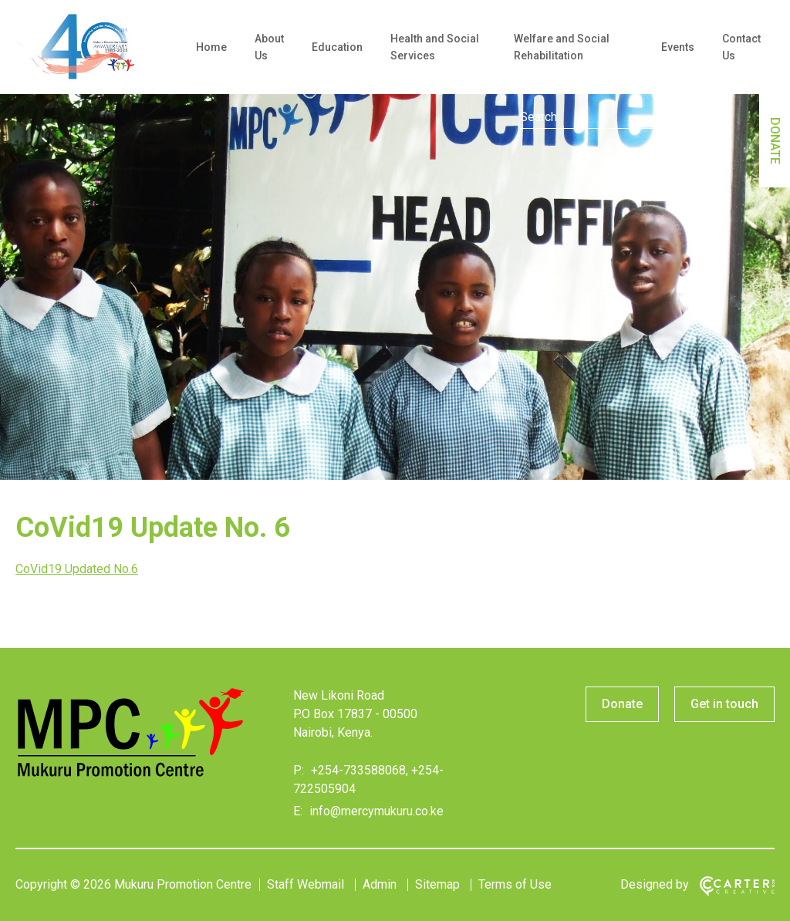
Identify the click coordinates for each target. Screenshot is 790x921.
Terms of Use (515, 884)
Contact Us (741, 47)
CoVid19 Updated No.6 (76, 569)
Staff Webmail (305, 884)
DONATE (775, 140)
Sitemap (437, 884)
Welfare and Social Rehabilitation (561, 47)
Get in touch (724, 704)
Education (337, 47)
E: (297, 811)
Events (677, 47)
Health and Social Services (434, 47)
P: (298, 770)
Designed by (654, 884)
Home (211, 47)
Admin (380, 884)
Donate (622, 704)
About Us (269, 47)
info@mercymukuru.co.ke (375, 811)
